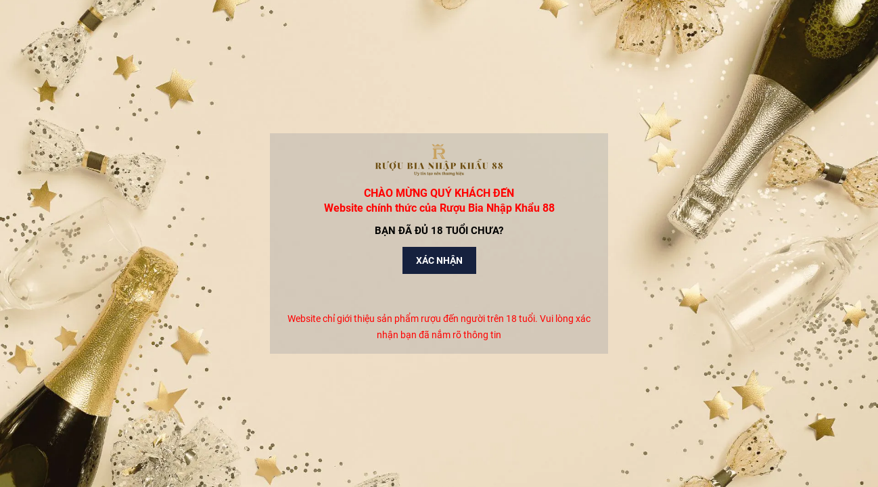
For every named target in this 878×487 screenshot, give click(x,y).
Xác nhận (439, 260)
